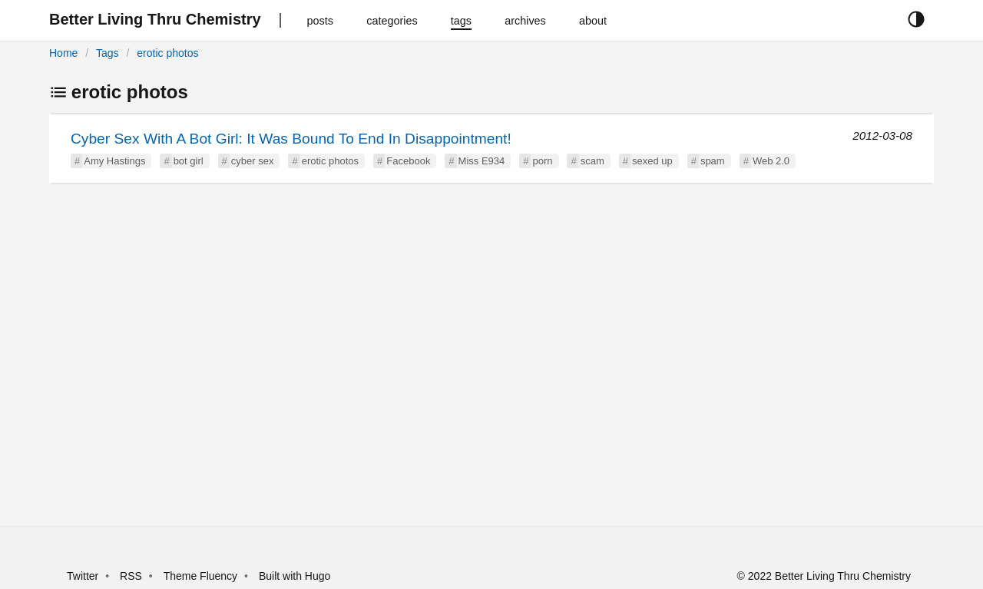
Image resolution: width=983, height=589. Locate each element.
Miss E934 (481, 161)
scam (592, 161)
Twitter (82, 576)
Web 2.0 (771, 161)
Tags (107, 53)
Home (63, 53)
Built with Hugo (294, 576)
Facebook (408, 161)
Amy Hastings (114, 161)
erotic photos (167, 53)
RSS (131, 576)
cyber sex (252, 161)
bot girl (189, 161)
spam (712, 161)
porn (542, 161)
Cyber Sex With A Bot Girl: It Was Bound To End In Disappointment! (291, 139)
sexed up (652, 161)
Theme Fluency (202, 576)
